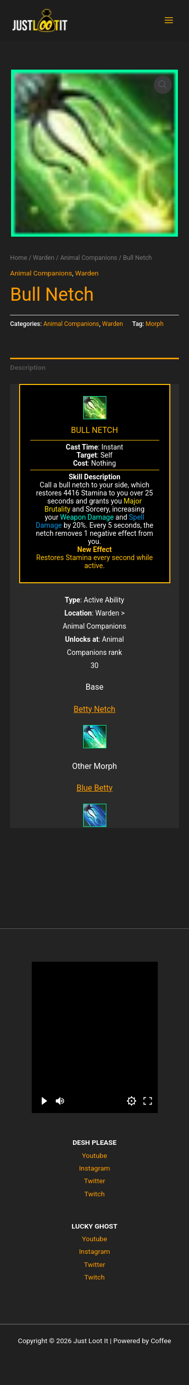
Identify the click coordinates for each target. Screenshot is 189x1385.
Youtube (94, 1155)
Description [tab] (27, 367)
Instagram (94, 1168)
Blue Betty (95, 788)
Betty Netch (94, 709)
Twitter (94, 1181)
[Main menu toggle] (169, 20)
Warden (43, 257)
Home (18, 257)
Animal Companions (88, 257)
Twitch (94, 1194)
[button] (163, 85)
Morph (155, 323)
